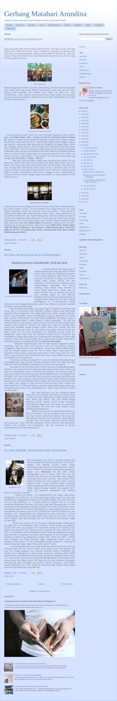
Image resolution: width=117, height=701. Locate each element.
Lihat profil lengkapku (86, 100)
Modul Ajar (19, 25)
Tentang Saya (84, 278)
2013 (84, 196)
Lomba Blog (98, 25)
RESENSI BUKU (85, 74)
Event (11, 576)
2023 (84, 120)
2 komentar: (23, 240)
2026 (84, 111)
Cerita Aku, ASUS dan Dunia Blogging (27, 675)
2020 (84, 130)
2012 (84, 199)
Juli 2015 (87, 160)
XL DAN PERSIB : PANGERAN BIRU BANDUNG (35, 450)
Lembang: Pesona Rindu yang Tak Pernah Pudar (31, 686)
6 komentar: (23, 435)
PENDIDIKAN (84, 70)
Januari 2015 (88, 189)
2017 (84, 139)
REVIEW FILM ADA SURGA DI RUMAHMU (32, 255)
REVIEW (12, 438)
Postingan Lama (67, 584)
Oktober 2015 (89, 151)
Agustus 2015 (89, 157)
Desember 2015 (89, 148)
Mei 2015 (87, 163)
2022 (84, 123)
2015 (84, 145)
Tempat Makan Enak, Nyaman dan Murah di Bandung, (37, 137)
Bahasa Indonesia (54, 25)
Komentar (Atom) (44, 591)
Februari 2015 (89, 186)
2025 (84, 114)
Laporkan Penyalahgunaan (91, 240)
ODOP (88, 25)
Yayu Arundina (96, 88)
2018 (84, 136)
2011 (84, 202)
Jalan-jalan (31, 25)
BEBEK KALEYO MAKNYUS (23, 39)
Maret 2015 (88, 169)
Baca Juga (83, 288)
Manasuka (83, 264)
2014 (84, 193)
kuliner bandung (68, 137)
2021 (84, 127)
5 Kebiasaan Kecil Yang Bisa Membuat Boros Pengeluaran (29, 601)
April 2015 (87, 166)
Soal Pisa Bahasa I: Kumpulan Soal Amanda (30, 664)
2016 (84, 142)
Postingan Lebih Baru (13, 584)
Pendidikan (77, 25)
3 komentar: (23, 573)
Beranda (9, 25)
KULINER (82, 60)
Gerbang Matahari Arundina (45, 14)
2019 (84, 133)
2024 (84, 117)
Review (67, 25)
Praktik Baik (10, 29)
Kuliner (41, 25)
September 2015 (90, 154)
